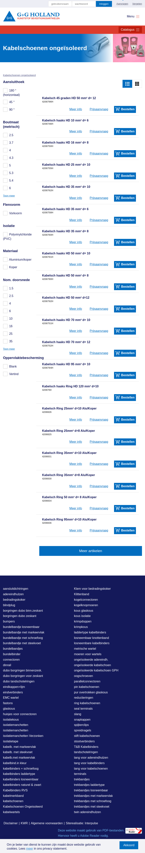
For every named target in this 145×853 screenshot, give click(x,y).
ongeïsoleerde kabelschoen (92, 665)
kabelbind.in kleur (15, 763)
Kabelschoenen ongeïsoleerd (19, 75)
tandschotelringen (86, 752)
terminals (80, 773)
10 (7, 318)
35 (7, 341)
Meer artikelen (90, 551)
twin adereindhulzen (87, 812)
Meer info (75, 109)
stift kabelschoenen (87, 735)
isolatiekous (11, 719)
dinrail (7, 665)
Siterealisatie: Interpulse (82, 823)
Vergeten (137, 3)
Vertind (11, 374)
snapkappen (82, 719)
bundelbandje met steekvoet (22, 643)
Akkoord (128, 845)
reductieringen (83, 697)
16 (7, 326)
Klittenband (81, 594)
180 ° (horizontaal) (11, 92)
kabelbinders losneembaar (21, 779)
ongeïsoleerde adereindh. (91, 659)
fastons (8, 703)
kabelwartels (11, 812)
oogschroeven (83, 675)
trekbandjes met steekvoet (91, 806)
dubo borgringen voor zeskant (23, 675)
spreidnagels (82, 730)
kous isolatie (82, 616)
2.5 (8, 135)
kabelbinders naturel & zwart (22, 784)
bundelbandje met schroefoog (23, 637)
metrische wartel (85, 648)
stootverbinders (84, 741)
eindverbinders (13, 692)
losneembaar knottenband (91, 637)
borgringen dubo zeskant (19, 616)
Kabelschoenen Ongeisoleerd (23, 806)
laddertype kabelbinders (90, 632)
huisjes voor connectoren (20, 714)
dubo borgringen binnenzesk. (22, 670)
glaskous (9, 708)
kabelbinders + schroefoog (21, 768)
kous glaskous (83, 610)
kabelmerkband (13, 795)
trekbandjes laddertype (89, 784)
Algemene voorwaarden (47, 823)
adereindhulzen (13, 594)
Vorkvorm (12, 213)
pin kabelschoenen (86, 686)
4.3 (8, 158)
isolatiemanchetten (15, 724)
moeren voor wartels (87, 654)
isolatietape (10, 741)
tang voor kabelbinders (89, 763)
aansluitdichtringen (15, 588)
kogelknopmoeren (86, 605)
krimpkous (81, 626)
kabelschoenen (13, 801)
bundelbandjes (13, 648)
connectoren (11, 659)
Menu (133, 17)
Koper (10, 267)
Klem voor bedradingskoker (92, 588)
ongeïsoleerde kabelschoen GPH (96, 670)
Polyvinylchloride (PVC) (17, 236)
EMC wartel (11, 697)
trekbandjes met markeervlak (93, 795)
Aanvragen (122, 3)
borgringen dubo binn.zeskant (23, 610)
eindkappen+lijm (14, 686)
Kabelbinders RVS (15, 790)
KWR (24, 823)
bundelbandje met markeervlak (23, 632)
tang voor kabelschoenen (91, 768)
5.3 (8, 173)
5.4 (8, 180)
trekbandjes (82, 779)
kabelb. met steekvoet (17, 752)
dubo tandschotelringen (18, 681)
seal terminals (83, 708)
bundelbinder (12, 654)
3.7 (8, 142)
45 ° (9, 102)
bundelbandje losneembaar (21, 626)
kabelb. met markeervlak (19, 746)
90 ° (9, 109)
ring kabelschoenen (87, 703)
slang (77, 714)
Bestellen (125, 109)
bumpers (9, 621)
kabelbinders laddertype (19, 773)
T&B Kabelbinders (86, 746)
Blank (10, 366)
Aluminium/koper (17, 259)
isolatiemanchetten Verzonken (23, 735)
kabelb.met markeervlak (19, 757)
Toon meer (9, 195)
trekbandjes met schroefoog (92, 801)
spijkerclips (81, 724)
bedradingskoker (14, 599)
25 (7, 334)
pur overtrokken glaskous (91, 692)
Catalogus (130, 30)
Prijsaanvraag (99, 109)
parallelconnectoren (87, 681)
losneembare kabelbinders (92, 643)
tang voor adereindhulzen (91, 757)
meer (29, 848)
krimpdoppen (83, 621)
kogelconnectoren (86, 599)
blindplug (9, 605)
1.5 (8, 288)
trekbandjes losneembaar (91, 790)
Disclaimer (11, 823)
